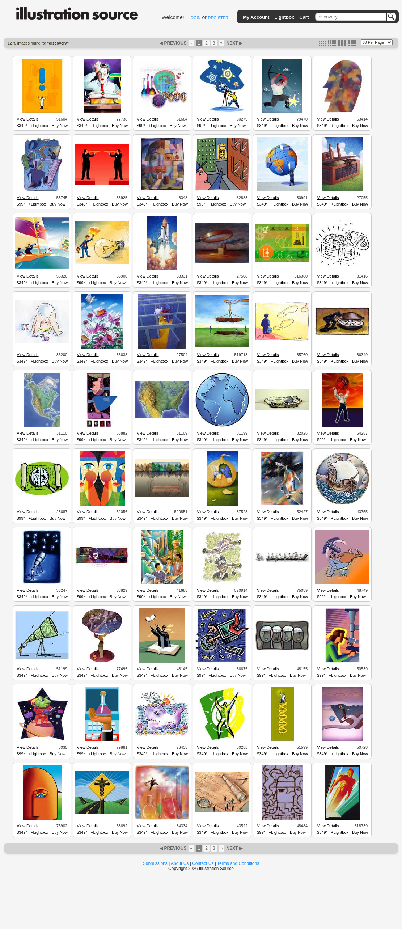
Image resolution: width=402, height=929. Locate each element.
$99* (141, 125)
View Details (27, 119)
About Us (180, 863)
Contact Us (202, 863)
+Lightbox (39, 125)
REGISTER (218, 18)
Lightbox (284, 17)
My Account (256, 17)
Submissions (155, 863)
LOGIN (194, 18)
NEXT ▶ (233, 43)
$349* (22, 125)
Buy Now (60, 125)
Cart (304, 17)
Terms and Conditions (238, 863)
